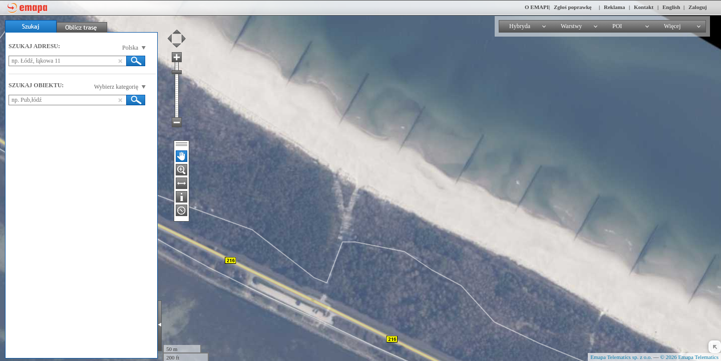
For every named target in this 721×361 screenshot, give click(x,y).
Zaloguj (697, 7)
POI (617, 26)
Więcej (672, 26)
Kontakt (643, 7)
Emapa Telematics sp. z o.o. (621, 357)
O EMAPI (537, 7)
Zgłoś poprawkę (573, 7)
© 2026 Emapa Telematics (689, 357)
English (671, 7)
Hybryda (519, 26)
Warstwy (571, 26)
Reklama (614, 7)
